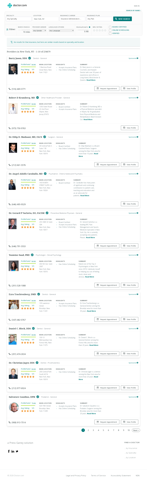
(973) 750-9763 (17, 128)
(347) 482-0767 (17, 319)
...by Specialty (130, 451)
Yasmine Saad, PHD (19, 254)
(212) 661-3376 (17, 164)
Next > (136, 429)
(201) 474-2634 (17, 353)
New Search (122, 19)
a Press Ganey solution (20, 441)
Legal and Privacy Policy (76, 474)
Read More (91, 80)
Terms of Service (98, 474)
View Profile (129, 88)
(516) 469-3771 (17, 88)
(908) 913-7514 (17, 421)
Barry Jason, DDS (18, 58)
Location (37, 16)
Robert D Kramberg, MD (22, 97)
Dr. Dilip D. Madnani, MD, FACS (26, 136)
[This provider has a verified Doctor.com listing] (29, 58)
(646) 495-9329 (17, 204)
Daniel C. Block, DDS (20, 327)
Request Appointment (107, 88)
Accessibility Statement (121, 474)
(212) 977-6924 (17, 387)
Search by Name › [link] (133, 10)
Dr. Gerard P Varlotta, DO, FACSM (27, 212)
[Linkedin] (12, 450)
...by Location (130, 456)
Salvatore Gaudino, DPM (22, 395)
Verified (114, 33)
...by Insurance (130, 447)
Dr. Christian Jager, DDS (22, 361)
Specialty (10, 16)
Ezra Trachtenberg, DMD (23, 293)
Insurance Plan (93, 16)
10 (129, 429)
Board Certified (118, 27)
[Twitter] (17, 450)
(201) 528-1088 (17, 285)
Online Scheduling (119, 30)
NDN (138, 474)
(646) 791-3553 (17, 245)
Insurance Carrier (67, 16)
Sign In (137, 6)
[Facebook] (8, 450)
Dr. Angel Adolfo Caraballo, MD (26, 173)
